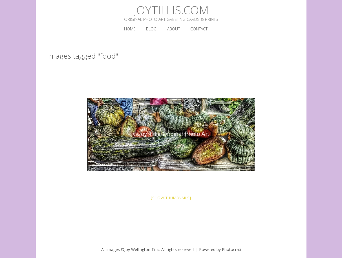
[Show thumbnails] (171, 197)
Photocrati (231, 249)
